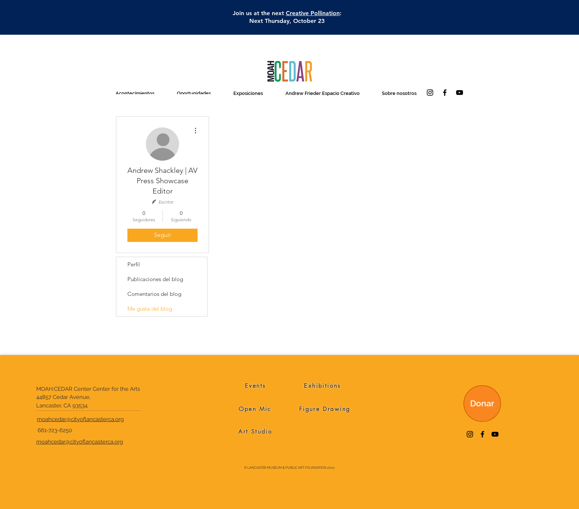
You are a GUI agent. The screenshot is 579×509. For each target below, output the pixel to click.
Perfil (133, 264)
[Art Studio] (255, 431)
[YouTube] (459, 92)
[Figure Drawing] (324, 409)
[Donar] (482, 403)
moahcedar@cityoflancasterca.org (80, 419)
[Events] (255, 386)
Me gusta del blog (149, 308)
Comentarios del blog (154, 293)
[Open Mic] (255, 409)
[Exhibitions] (322, 386)
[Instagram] (430, 92)
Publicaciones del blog (155, 279)
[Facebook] (445, 92)
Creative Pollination (313, 13)
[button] (134, 93)
